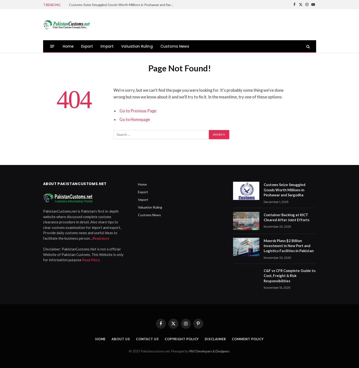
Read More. (91, 260)
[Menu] (52, 46)
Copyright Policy (182, 339)
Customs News (174, 46)
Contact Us (147, 339)
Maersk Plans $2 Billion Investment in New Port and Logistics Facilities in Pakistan (289, 245)
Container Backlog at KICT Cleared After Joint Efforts (286, 217)
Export (87, 46)
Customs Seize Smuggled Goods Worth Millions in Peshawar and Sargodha (123, 5)
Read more (100, 238)
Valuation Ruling (137, 46)
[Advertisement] (229, 24)
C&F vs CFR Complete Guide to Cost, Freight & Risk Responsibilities (289, 275)
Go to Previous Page (138, 110)
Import (107, 46)
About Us (121, 339)
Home (68, 46)
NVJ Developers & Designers (209, 351)
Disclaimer (215, 339)
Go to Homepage (135, 119)
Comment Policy (248, 339)
